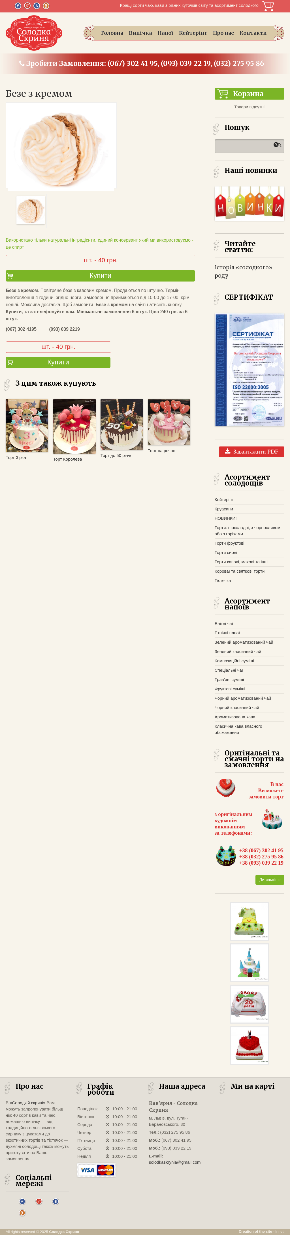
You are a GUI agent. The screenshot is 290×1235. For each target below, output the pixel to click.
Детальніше (269, 879)
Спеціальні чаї (229, 670)
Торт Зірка (16, 457)
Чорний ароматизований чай (243, 698)
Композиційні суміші (234, 660)
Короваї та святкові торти (240, 571)
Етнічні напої (227, 632)
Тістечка (223, 580)
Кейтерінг (193, 33)
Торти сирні (226, 552)
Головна (112, 33)
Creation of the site (255, 1231)
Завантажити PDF (251, 451)
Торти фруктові (229, 543)
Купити (100, 275)
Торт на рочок (161, 450)
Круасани (224, 508)
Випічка (140, 33)
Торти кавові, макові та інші (241, 561)
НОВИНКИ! (226, 518)
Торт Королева (67, 459)
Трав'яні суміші (229, 679)
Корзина (268, 6)
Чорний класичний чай (237, 707)
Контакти (253, 33)
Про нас (223, 33)
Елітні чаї (224, 623)
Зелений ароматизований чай (244, 642)
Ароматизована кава (235, 716)
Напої (165, 33)
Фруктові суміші (230, 688)
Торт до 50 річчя (117, 455)
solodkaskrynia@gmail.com (175, 1162)
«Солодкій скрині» (27, 1102)
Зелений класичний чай (238, 651)
